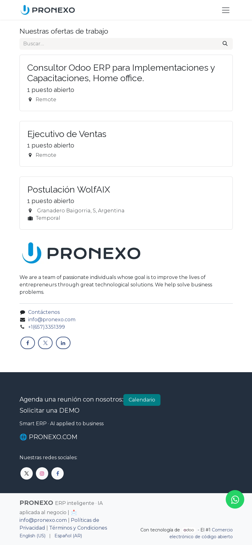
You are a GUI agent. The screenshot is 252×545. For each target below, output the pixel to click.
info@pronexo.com (51, 319)
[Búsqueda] (225, 44)
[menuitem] (32, 536)
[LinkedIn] (63, 343)
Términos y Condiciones (78, 528)
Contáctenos (44, 312)
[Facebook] (27, 343)
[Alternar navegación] (226, 9)
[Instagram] (42, 473)
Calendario (142, 400)
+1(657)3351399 (47, 327)
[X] (45, 343)
